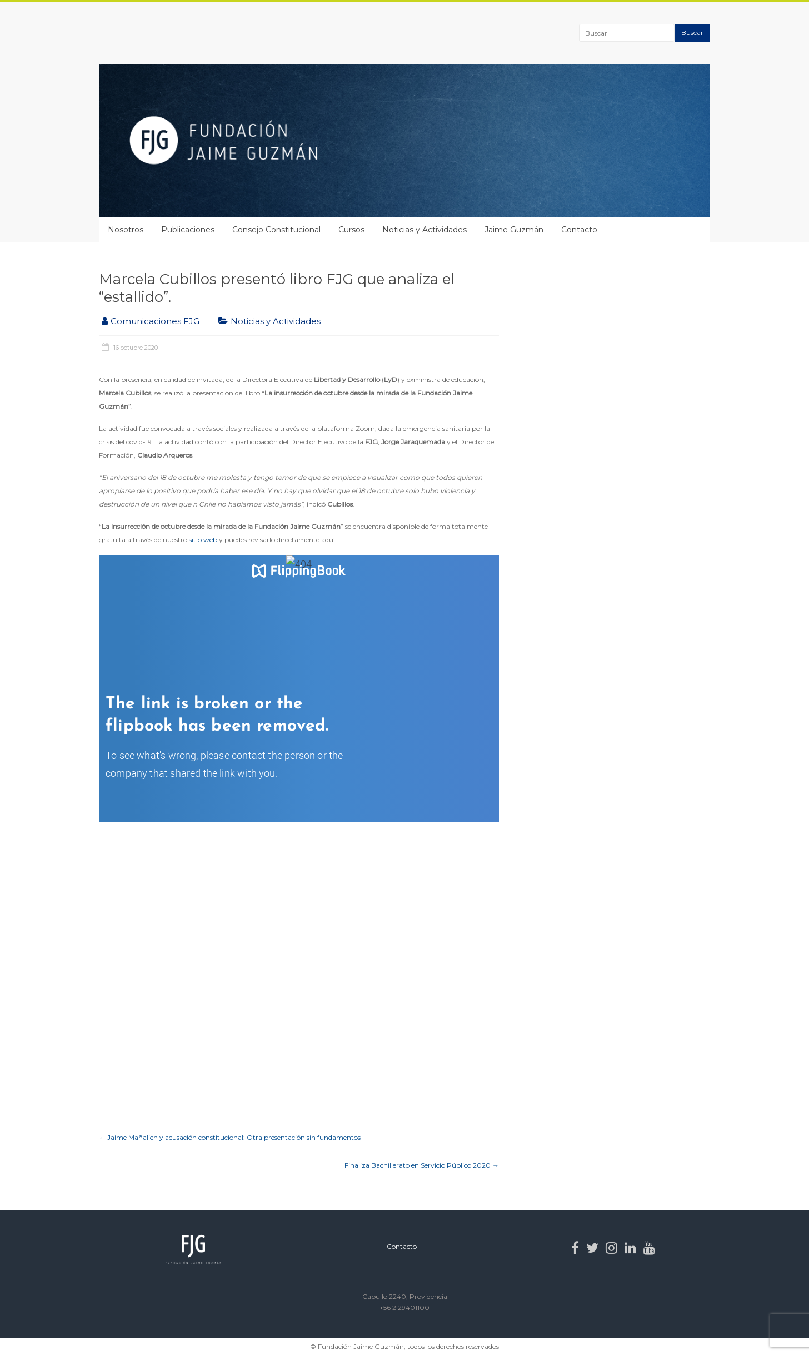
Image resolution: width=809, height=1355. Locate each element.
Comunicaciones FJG (155, 321)
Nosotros (125, 230)
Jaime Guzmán (514, 230)
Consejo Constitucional (276, 230)
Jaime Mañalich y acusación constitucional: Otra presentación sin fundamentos (230, 1137)
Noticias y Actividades (424, 230)
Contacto (579, 230)
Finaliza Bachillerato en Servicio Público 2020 (421, 1165)
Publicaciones (187, 230)
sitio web (203, 539)
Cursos (351, 230)
